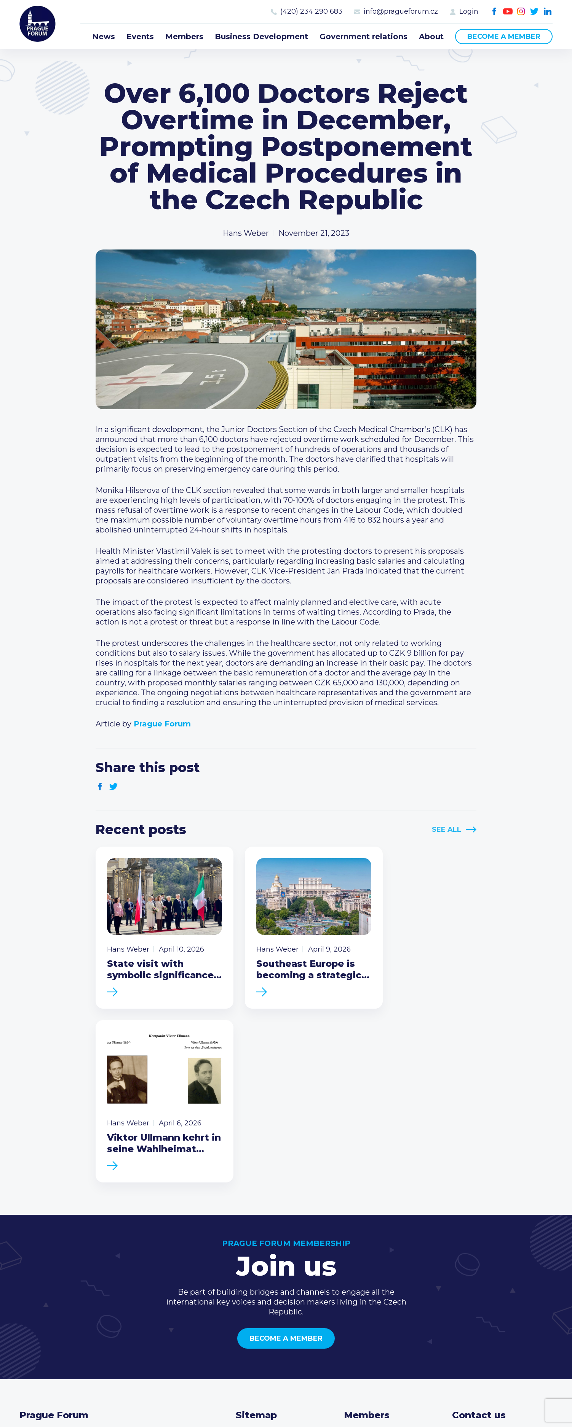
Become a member (503, 36)
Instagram (521, 11)
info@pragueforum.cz (401, 11)
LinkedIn (548, 11)
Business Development (261, 36)
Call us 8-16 (472, 1258)
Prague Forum (38, 25)
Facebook (494, 11)
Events (140, 36)
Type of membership (383, 1270)
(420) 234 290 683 (311, 11)
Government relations (363, 36)
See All (446, 829)
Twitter (534, 11)
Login (468, 11)
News (103, 36)
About (431, 36)
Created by (286, 1401)
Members (184, 36)
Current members (378, 1258)
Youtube (508, 11)
